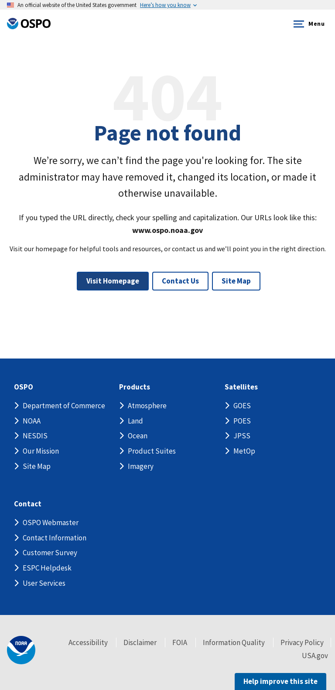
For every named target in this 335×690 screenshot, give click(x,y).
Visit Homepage (112, 281)
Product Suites (152, 451)
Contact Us (180, 281)
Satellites (241, 387)
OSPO (23, 387)
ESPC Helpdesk (47, 568)
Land (135, 421)
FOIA (179, 642)
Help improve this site (280, 681)
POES (242, 421)
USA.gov (315, 655)
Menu (307, 24)
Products (134, 387)
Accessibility (88, 642)
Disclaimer (140, 642)
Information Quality (234, 642)
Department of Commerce (64, 405)
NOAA (32, 421)
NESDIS (35, 436)
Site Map (236, 281)
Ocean (137, 436)
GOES (242, 405)
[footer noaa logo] (21, 650)
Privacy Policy (302, 642)
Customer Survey (50, 552)
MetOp (244, 451)
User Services (44, 583)
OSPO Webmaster (51, 522)
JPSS (241, 436)
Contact (27, 504)
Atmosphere (147, 405)
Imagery (141, 466)
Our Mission (41, 451)
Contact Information (54, 538)
